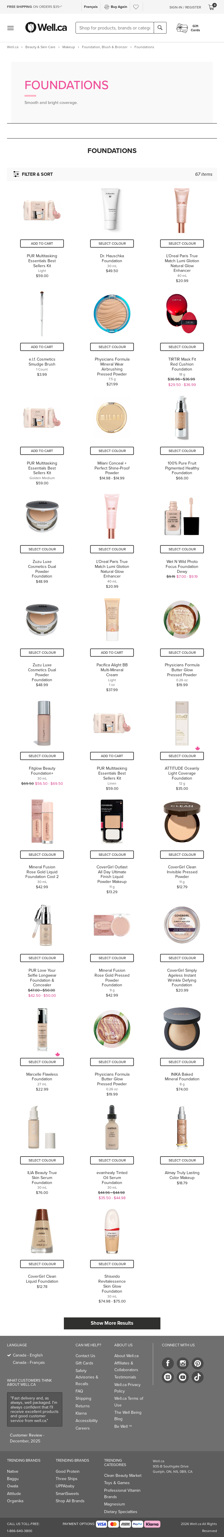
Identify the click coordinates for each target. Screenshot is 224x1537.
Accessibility (87, 1421)
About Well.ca (126, 1356)
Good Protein (68, 1471)
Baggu (13, 1479)
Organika (15, 1501)
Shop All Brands (70, 1501)
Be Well (123, 1426)
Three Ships (67, 1479)
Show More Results (112, 1323)
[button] (112, 151)
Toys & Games (117, 1483)
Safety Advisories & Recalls (87, 1377)
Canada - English (28, 1355)
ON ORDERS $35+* (34, 6)
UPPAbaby (65, 1486)
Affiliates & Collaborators (126, 1366)
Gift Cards (84, 1363)
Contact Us (85, 1356)
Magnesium (114, 1504)
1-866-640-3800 (19, 1530)
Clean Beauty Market (122, 1475)
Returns (83, 1406)
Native (12, 1471)
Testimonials (125, 1377)
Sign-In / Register (185, 7)
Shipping (83, 1398)
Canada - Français (29, 1362)
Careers (83, 1428)
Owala (12, 1486)
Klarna (81, 1413)
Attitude (14, 1494)
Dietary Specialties (120, 1512)
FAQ (79, 1391)
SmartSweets (67, 1494)
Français (91, 6)
